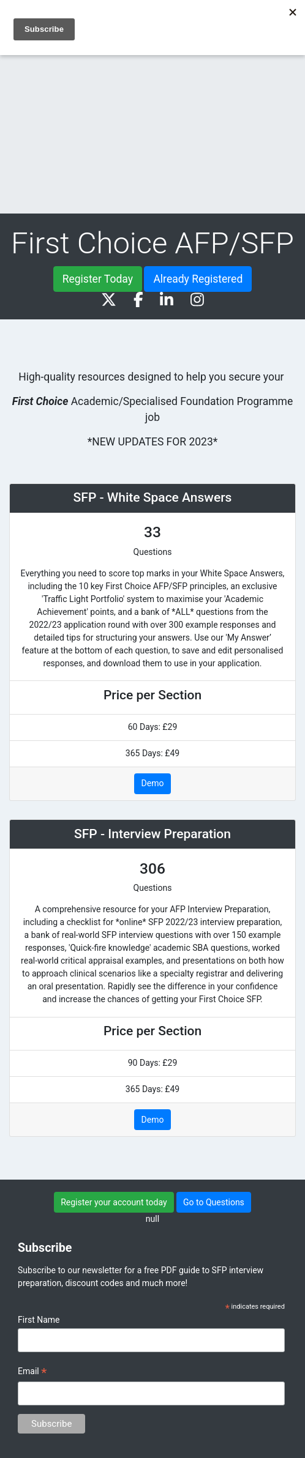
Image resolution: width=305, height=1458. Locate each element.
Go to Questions (213, 1202)
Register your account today (114, 1202)
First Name (38, 1320)
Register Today (97, 279)
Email (32, 1373)
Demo (152, 783)
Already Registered (198, 279)
